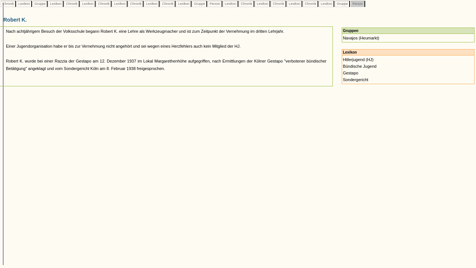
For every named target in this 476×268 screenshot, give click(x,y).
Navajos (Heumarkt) (361, 38)
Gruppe (39, 4)
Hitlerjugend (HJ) (358, 59)
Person (215, 4)
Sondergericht (356, 79)
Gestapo (350, 73)
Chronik (8, 4)
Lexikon (24, 4)
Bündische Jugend (360, 66)
